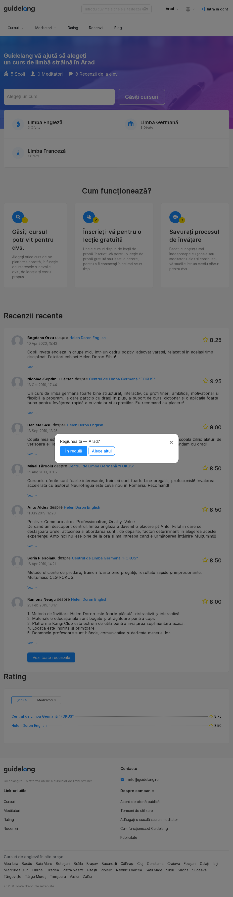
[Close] (171, 442)
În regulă (73, 450)
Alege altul (102, 450)
